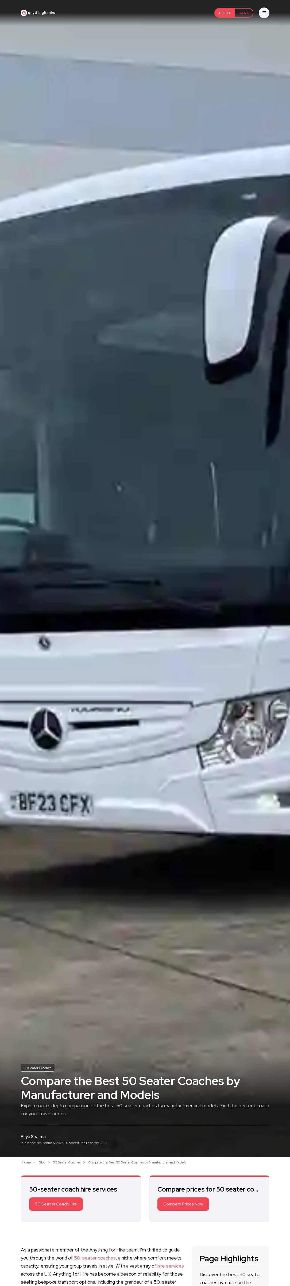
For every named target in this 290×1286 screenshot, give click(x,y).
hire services (170, 1266)
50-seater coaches (95, 1258)
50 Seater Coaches (37, 1068)
